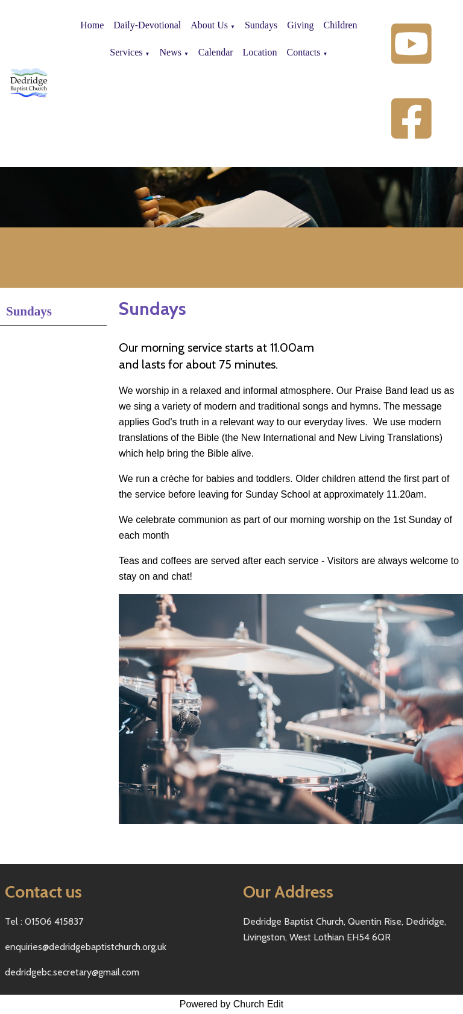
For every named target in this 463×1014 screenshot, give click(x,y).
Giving (300, 25)
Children (340, 25)
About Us (209, 25)
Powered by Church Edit (232, 1004)
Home (92, 25)
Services (126, 52)
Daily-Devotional (147, 25)
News (170, 52)
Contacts (303, 52)
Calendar (215, 52)
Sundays (261, 25)
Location (260, 52)
